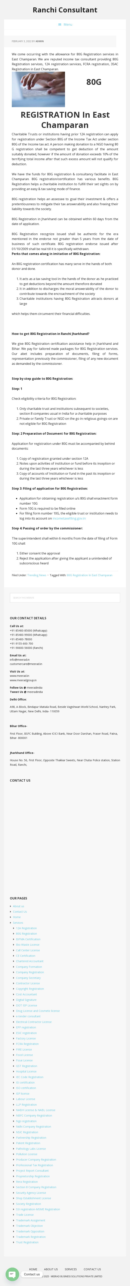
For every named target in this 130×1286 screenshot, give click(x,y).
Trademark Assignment (30, 1220)
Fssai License (24, 1060)
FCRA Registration (27, 1044)
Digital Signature (26, 1000)
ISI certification (25, 1082)
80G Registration (26, 933)
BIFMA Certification (28, 939)
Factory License (26, 1038)
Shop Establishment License (33, 1198)
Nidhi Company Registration (33, 1126)
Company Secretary (28, 978)
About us (18, 906)
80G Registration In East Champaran (89, 575)
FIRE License (24, 1049)
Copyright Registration (30, 989)
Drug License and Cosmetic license (38, 1011)
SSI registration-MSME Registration (38, 1209)
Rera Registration (27, 1181)
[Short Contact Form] (64, 834)
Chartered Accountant (30, 961)
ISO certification (26, 1088)
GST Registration (26, 1066)
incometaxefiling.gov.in (69, 518)
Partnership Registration (31, 1137)
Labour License (25, 1099)
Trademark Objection (29, 1226)
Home (17, 917)
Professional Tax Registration (34, 1165)
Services (18, 923)
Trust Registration (27, 1242)
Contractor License (28, 983)
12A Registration (26, 928)
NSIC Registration (27, 1132)
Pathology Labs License (31, 1148)
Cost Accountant (26, 994)
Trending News (36, 575)
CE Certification (25, 956)
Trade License (25, 1214)
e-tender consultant (28, 1016)
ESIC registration (26, 1033)
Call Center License (28, 950)
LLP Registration (26, 1104)
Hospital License (26, 1071)
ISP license (22, 1093)
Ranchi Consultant (65, 9)
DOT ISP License (26, 1005)
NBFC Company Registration (34, 1115)
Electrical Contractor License (34, 1022)
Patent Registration (28, 1143)
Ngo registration (26, 1121)
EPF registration (26, 1027)
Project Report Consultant (32, 1170)
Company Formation (29, 967)
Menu (68, 24)
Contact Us (20, 911)
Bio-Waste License (27, 944)
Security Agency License (31, 1193)
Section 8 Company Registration (36, 1187)
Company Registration (30, 972)
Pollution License (26, 1154)
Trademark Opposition (30, 1231)
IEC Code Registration (29, 1077)
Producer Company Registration (36, 1159)
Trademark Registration (31, 1237)
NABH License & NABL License (35, 1110)
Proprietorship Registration (33, 1176)
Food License (24, 1055)
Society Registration (28, 1204)
